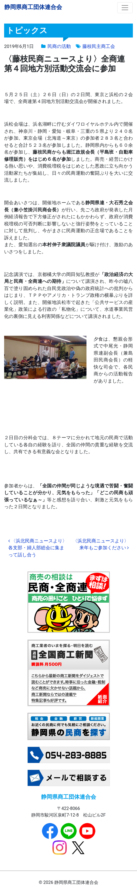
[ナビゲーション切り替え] (125, 7)
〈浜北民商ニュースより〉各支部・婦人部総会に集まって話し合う (37, 547)
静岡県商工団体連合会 (33, 7)
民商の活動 (59, 46)
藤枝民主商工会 (98, 46)
